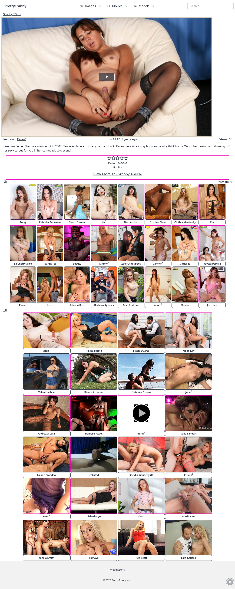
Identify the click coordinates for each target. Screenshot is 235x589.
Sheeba (185, 305)
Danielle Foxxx (93, 433)
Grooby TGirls (12, 14)
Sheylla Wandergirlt (141, 475)
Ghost (141, 516)
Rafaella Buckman (50, 222)
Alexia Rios (188, 516)
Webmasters (117, 569)
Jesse (50, 305)
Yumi (141, 433)
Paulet (23, 305)
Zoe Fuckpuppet (131, 263)
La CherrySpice (23, 263)
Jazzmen (212, 305)
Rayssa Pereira (212, 263)
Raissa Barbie (94, 350)
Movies (117, 6)
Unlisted (94, 475)
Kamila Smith (46, 558)
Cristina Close (158, 222)
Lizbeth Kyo (94, 516)
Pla (212, 222)
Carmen (158, 263)
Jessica (188, 474)
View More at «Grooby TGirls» (117, 174)
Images (90, 6)
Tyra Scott (141, 558)
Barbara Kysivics (104, 305)
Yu (104, 222)
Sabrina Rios (77, 305)
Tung (23, 222)
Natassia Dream (141, 392)
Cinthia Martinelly (185, 222)
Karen (21, 139)
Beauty (77, 263)
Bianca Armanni (93, 392)
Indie (46, 350)
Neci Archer (131, 222)
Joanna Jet (50, 263)
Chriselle (185, 263)
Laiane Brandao (46, 475)
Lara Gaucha (188, 558)
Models (144, 6)
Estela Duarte (141, 350)
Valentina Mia (46, 392)
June (188, 392)
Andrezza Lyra (46, 433)
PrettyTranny (15, 6)
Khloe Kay (188, 350)
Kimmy (104, 263)
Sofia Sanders (188, 433)
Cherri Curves (77, 222)
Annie (158, 305)
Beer (46, 516)
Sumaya (93, 558)
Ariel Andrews (131, 305)
